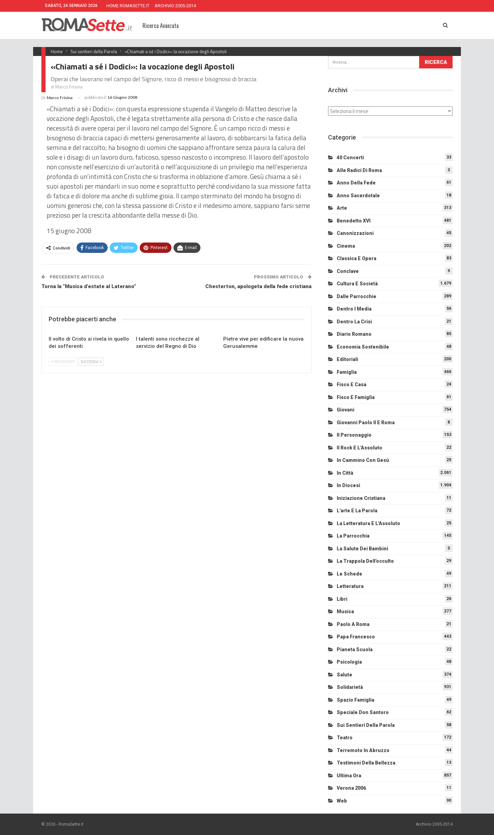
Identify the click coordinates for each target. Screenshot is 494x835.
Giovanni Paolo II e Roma (366, 422)
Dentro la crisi (354, 321)
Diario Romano (354, 334)
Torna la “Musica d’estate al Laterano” (88, 286)
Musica (345, 611)
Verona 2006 (351, 788)
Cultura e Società (357, 283)
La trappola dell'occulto (365, 561)
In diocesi (348, 485)
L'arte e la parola (357, 510)
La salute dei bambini (362, 548)
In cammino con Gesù (363, 460)
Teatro (345, 737)
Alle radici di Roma (359, 170)
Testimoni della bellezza (366, 763)
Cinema (346, 246)
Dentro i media (354, 309)
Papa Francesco (356, 636)
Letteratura (350, 586)
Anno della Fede (356, 183)
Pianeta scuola (355, 649)
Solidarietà (350, 687)
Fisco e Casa (351, 384)
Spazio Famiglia (355, 700)
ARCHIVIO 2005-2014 (175, 5)
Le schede (349, 574)
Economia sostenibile (363, 347)
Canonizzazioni (355, 233)
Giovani (345, 409)
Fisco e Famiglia (356, 397)
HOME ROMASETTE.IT (127, 5)
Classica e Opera (356, 258)
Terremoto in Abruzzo (363, 750)
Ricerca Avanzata (160, 25)
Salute (344, 674)
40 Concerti (350, 157)
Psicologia (349, 662)
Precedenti (63, 361)
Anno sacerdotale (358, 195)
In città (345, 473)
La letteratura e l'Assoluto (368, 523)
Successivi (91, 361)
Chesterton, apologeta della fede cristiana (258, 286)
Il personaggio (354, 435)
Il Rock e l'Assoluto (359, 447)
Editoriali (347, 359)
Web (342, 801)
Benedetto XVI (353, 221)
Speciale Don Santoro (363, 712)
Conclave (348, 271)
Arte (342, 208)
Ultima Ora (349, 775)
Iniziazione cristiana (361, 498)
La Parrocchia (353, 536)
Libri (342, 599)
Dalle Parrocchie (356, 296)
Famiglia (347, 372)
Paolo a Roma (353, 624)
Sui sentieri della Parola (366, 725)
